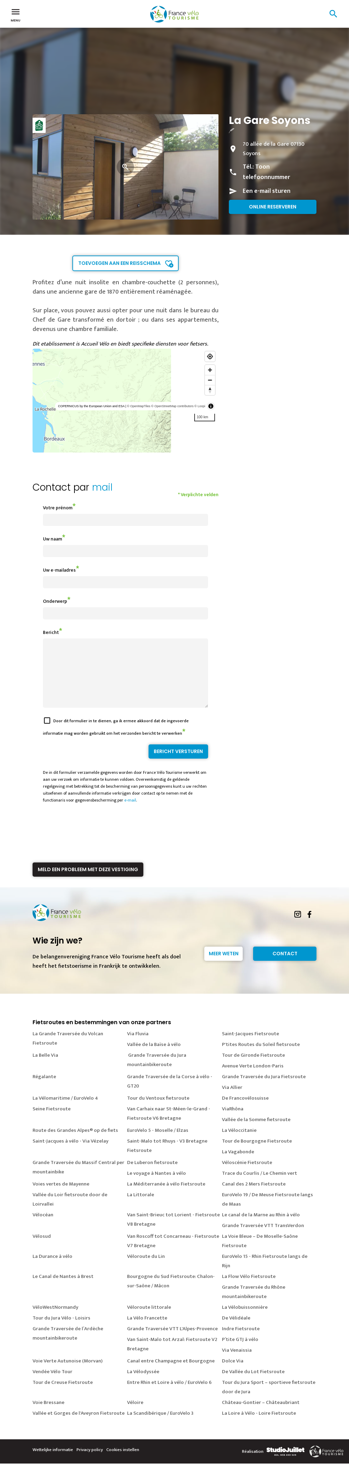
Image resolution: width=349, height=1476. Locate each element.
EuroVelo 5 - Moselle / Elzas (157, 1142)
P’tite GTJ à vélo (240, 1352)
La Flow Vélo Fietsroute (249, 1289)
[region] (125, 401)
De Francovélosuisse (245, 1110)
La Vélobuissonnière (245, 1319)
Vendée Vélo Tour (52, 1384)
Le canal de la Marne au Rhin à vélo (261, 1227)
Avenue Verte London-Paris (253, 1078)
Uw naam (52, 539)
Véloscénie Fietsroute (247, 1175)
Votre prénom (57, 508)
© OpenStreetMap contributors (172, 406)
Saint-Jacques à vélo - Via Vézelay (70, 1153)
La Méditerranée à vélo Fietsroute (166, 1196)
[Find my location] (210, 356)
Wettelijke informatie (53, 1462)
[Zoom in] (210, 370)
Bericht (51, 632)
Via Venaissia (237, 1362)
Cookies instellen (122, 1462)
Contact (284, 966)
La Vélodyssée (143, 1384)
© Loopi (200, 406)
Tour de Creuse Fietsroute (63, 1394)
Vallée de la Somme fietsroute (256, 1132)
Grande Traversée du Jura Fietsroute (264, 1089)
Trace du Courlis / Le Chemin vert (259, 1185)
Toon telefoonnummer (266, 172)
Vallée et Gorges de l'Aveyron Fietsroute (79, 1425)
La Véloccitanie (239, 1142)
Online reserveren (272, 206)
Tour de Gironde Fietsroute (253, 1067)
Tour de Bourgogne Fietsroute (257, 1153)
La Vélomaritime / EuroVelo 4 (65, 1110)
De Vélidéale (236, 1330)
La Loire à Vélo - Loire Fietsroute (259, 1425)
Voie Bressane (48, 1415)
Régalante (44, 1089)
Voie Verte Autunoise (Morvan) (67, 1373)
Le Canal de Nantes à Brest (63, 1289)
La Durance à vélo (52, 1268)
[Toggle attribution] (211, 406)
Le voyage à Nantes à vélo (156, 1185)
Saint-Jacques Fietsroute (250, 1046)
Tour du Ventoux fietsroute (158, 1110)
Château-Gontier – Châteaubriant (260, 1415)
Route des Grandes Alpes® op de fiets (75, 1142)
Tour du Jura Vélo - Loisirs (61, 1330)
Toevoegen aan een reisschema (119, 263)
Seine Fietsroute (52, 1121)
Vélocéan (43, 1227)
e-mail (130, 812)
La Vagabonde (238, 1164)
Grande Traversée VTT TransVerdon (263, 1238)
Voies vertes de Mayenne (61, 1196)
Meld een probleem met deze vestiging (88, 881)
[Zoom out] (210, 380)
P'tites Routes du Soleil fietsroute (261, 1057)
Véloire (135, 1415)
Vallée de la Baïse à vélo (154, 1057)
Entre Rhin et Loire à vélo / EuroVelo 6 (169, 1394)
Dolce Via (232, 1373)
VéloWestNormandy (55, 1319)
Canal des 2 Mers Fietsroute (254, 1196)
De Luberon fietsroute (152, 1175)
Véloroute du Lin (146, 1268)
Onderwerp (55, 601)
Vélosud (42, 1248)
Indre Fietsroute (241, 1341)
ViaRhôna (232, 1121)
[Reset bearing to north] (210, 390)
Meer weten (224, 966)
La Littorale (140, 1207)
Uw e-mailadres (59, 570)
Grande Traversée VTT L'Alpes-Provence (172, 1341)
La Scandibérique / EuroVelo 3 (160, 1425)
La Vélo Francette (147, 1330)
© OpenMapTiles (138, 406)
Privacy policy (90, 1462)
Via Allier (232, 1099)
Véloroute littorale (149, 1319)
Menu (15, 15)
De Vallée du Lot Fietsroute (253, 1384)
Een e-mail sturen (266, 191)
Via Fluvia (138, 1046)
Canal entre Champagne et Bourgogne (171, 1373)
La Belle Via (45, 1067)
